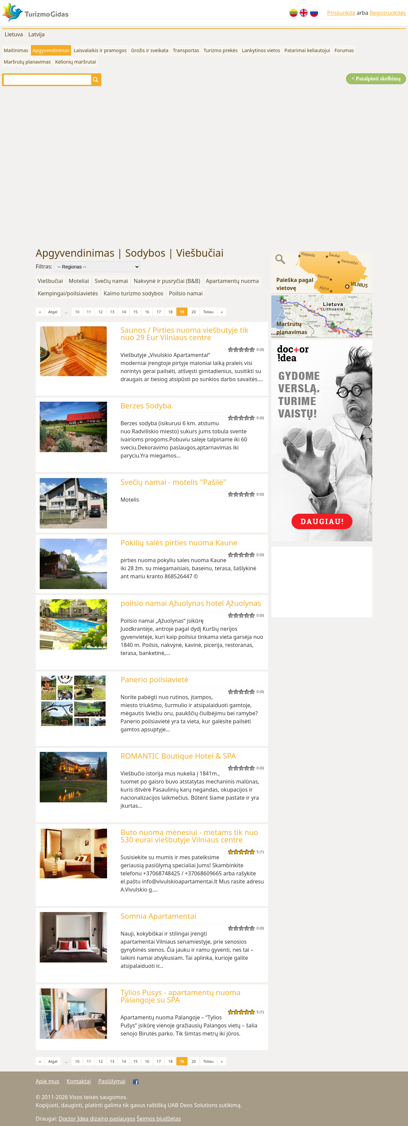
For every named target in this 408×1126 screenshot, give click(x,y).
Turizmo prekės (221, 50)
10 (77, 311)
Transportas (186, 50)
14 (124, 311)
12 (100, 311)
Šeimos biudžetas (159, 1118)
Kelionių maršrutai (75, 62)
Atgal (53, 311)
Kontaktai (79, 1081)
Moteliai (79, 281)
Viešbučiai (50, 281)
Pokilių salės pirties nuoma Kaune (179, 542)
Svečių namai (111, 281)
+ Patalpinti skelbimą (376, 78)
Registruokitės (388, 12)
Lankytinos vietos (261, 50)
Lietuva (14, 34)
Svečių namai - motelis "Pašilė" (173, 482)
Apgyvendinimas (51, 50)
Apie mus (47, 1081)
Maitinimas (16, 50)
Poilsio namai (186, 293)
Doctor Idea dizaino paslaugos (97, 1118)
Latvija (36, 34)
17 (159, 311)
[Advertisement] (74, 166)
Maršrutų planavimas (27, 62)
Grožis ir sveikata (149, 50)
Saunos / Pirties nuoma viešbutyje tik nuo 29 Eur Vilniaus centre (184, 333)
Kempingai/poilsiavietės (68, 293)
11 (89, 311)
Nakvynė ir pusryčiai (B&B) (167, 281)
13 (112, 311)
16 (147, 311)
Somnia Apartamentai (158, 916)
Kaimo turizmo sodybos (133, 293)
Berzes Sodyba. (147, 405)
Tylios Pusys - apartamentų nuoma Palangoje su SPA (181, 996)
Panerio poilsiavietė (155, 679)
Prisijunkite (341, 12)
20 (194, 311)
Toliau (208, 311)
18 (170, 311)
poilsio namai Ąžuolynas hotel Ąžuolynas (191, 603)
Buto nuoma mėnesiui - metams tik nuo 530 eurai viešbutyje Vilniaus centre (189, 835)
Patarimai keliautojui (307, 50)
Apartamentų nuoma (232, 281)
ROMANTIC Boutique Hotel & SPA (178, 756)
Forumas (344, 50)
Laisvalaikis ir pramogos (100, 50)
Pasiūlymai (112, 1081)
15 (135, 311)
